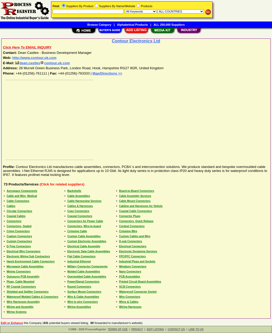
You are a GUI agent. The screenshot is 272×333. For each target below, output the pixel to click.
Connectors (14, 221)
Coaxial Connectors (79, 216)
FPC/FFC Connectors (132, 256)
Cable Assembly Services (135, 195)
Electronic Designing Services (138, 251)
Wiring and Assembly (20, 306)
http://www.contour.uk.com (34, 58)
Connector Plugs (129, 216)
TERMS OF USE (118, 329)
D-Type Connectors (19, 246)
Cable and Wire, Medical (22, 195)
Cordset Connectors (131, 226)
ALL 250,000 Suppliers (169, 24)
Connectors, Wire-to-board (84, 226)
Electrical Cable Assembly (83, 246)
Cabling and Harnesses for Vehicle (141, 206)
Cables (11, 206)
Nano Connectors (130, 271)
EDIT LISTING (155, 329)
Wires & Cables (128, 301)
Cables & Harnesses (80, 206)
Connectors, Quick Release (136, 221)
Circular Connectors (19, 211)
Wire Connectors (129, 296)
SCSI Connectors (130, 286)
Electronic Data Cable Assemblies (88, 251)
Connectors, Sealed (19, 226)
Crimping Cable (77, 231)
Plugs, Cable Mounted (20, 281)
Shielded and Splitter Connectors (28, 291)
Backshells (74, 190)
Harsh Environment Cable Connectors (31, 261)
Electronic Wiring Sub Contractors (28, 256)
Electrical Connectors (132, 246)
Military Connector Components (87, 266)
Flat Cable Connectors (81, 256)
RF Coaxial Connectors (21, 286)
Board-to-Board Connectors (136, 190)
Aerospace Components (22, 190)
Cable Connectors (18, 201)
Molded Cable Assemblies (83, 271)
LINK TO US (196, 329)
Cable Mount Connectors (134, 201)
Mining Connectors (19, 271)
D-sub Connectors (130, 241)
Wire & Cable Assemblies (83, 296)
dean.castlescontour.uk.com (42, 63)
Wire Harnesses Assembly (23, 301)
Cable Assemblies (78, 195)
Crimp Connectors (18, 231)
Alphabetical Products (132, 24)
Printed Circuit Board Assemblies (140, 281)
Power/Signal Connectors (83, 281)
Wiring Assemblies (79, 306)
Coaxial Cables (16, 216)
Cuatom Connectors (19, 236)
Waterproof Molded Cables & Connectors (32, 296)
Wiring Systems (17, 311)
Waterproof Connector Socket (137, 291)
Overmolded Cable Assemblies (86, 276)
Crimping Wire (128, 231)
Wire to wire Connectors (82, 301)
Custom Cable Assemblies (84, 236)
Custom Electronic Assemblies (86, 241)
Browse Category (99, 24)
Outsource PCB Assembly (23, 276)
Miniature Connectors (132, 266)
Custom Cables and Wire (134, 236)
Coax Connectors (78, 211)
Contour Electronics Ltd (136, 41)
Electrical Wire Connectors (23, 251)
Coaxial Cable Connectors (135, 211)
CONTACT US (176, 329)
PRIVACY (137, 329)
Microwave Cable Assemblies (25, 266)
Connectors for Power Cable (85, 221)
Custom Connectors (19, 241)
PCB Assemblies (129, 276)
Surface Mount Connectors (84, 291)
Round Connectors (79, 286)
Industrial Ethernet (79, 261)
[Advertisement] (136, 118)
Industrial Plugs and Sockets (137, 261)
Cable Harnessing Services (84, 201)
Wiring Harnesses (130, 306)
